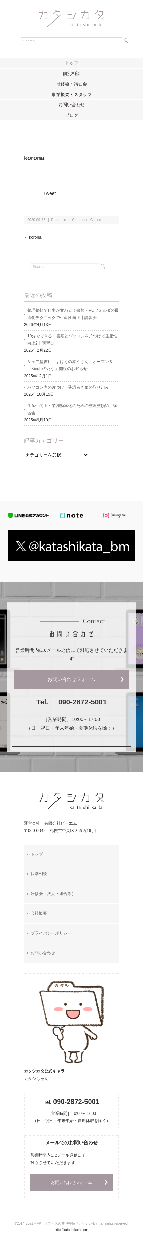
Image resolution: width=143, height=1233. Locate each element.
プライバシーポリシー (51, 933)
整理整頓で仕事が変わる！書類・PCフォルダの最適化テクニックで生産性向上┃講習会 (73, 314)
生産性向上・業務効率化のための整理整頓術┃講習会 (72, 409)
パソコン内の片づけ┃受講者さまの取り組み (68, 387)
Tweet (49, 193)
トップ (71, 63)
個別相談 (71, 73)
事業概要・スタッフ (72, 94)
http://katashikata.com (71, 1230)
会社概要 (39, 913)
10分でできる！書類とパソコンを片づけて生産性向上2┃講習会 (72, 340)
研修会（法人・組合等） (53, 893)
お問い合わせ (71, 104)
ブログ (71, 115)
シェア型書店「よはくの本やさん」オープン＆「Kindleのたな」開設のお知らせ (70, 365)
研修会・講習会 (71, 83)
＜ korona (33, 237)
